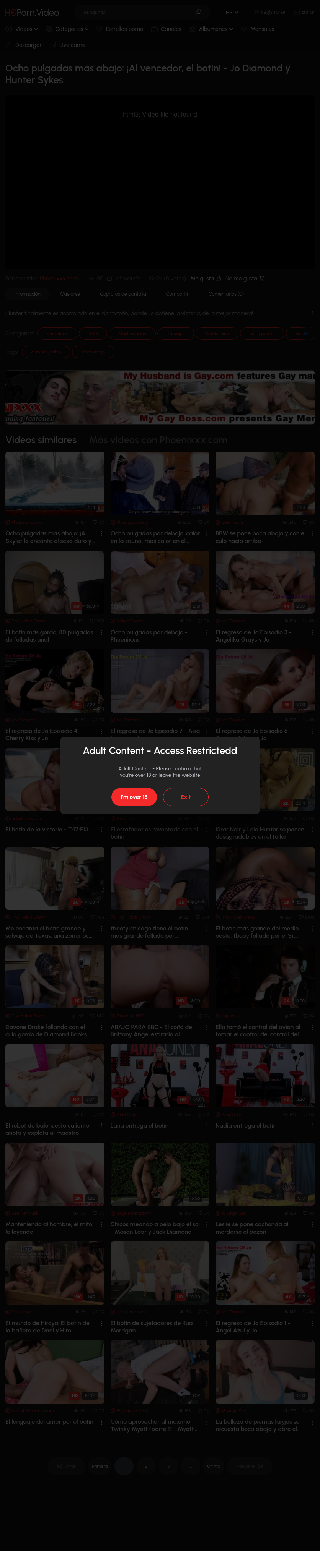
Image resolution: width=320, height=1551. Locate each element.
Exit (186, 797)
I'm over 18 (134, 797)
